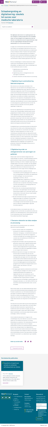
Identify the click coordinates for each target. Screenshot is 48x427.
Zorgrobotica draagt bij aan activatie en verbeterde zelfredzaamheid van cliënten (12, 365)
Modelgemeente (17, 407)
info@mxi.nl (29, 411)
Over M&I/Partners (18, 396)
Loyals (45, 425)
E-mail (38, 407)
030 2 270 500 (29, 410)
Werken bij (16, 409)
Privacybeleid (17, 402)
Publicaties (10, 22)
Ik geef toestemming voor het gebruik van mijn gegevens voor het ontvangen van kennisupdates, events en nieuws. (42, 413)
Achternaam (39, 404)
